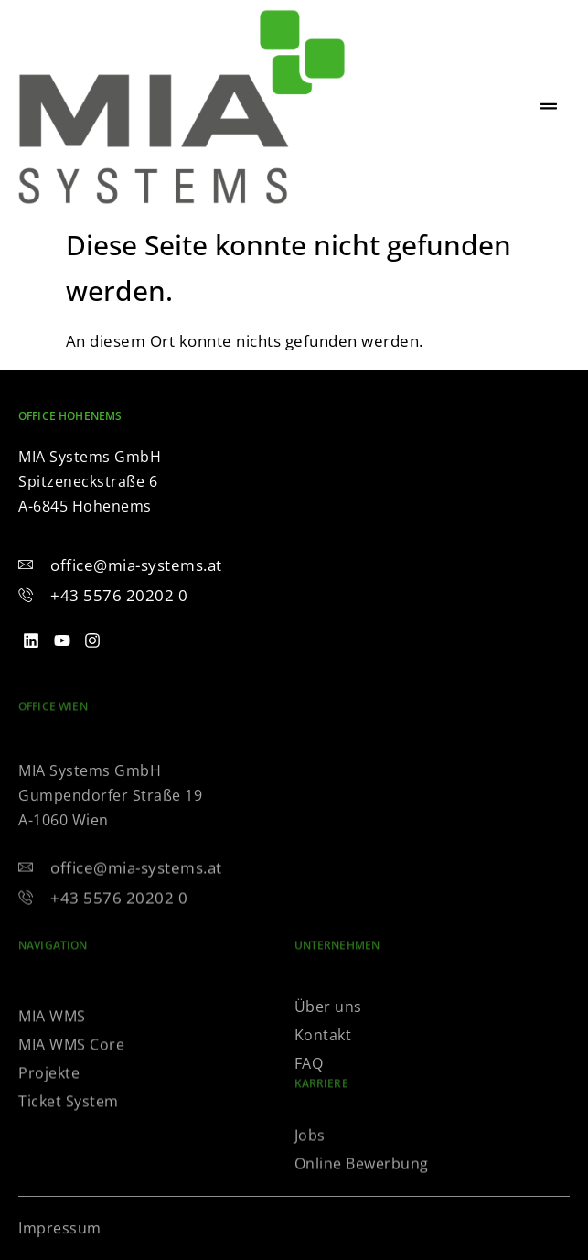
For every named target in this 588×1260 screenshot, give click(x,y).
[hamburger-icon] (549, 107)
